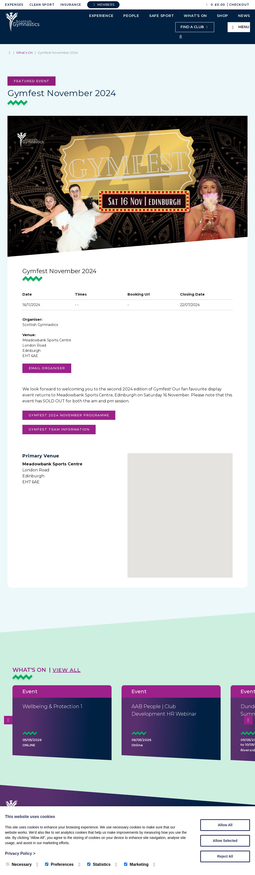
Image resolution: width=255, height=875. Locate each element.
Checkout (239, 4)
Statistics (99, 864)
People (131, 15)
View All (67, 670)
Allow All (225, 825)
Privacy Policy (20, 853)
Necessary (19, 864)
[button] (180, 513)
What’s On (195, 15)
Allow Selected (225, 841)
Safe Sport (161, 15)
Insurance (70, 4)
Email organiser (47, 369)
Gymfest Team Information (59, 430)
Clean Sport (41, 4)
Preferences (59, 864)
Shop (222, 15)
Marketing (136, 864)
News (244, 15)
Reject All (225, 856)
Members (103, 4)
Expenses (14, 4)
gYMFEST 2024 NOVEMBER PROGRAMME (69, 416)
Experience (101, 15)
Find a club (195, 27)
